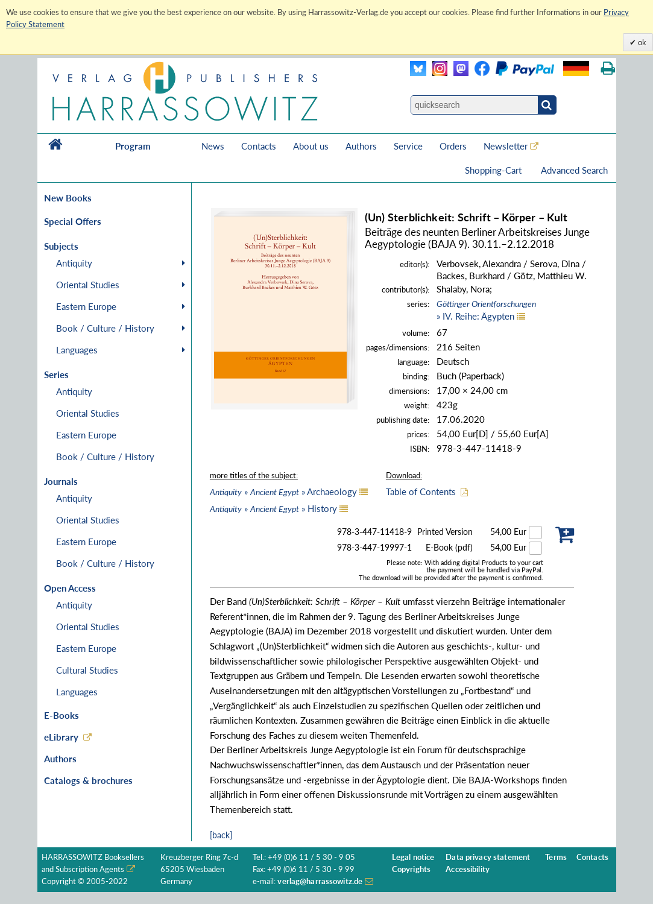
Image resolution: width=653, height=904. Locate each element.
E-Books (61, 715)
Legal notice (413, 857)
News (212, 146)
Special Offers (72, 221)
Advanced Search (574, 170)
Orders (453, 146)
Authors (361, 146)
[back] (221, 835)
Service (408, 146)
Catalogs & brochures (88, 780)
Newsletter (506, 146)
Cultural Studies (87, 670)
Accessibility (468, 869)
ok (641, 42)
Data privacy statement (488, 857)
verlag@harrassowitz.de (319, 881)
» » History (273, 508)
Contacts (258, 146)
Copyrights (411, 869)
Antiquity (74, 263)
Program (133, 146)
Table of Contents (421, 491)
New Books (68, 197)
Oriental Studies (87, 284)
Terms (556, 857)
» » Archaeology (283, 491)
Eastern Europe (86, 306)
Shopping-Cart (494, 170)
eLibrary (61, 737)
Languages (77, 349)
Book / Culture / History (105, 328)
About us (311, 146)
